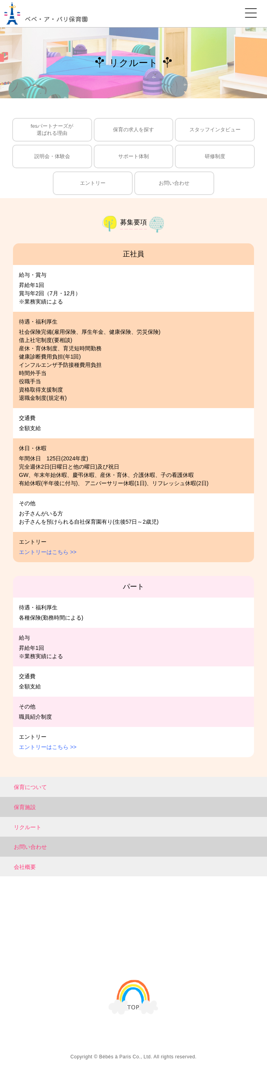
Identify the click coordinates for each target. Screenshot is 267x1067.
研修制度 (215, 156)
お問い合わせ (174, 183)
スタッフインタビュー (215, 129)
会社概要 (25, 867)
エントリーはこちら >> (47, 552)
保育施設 (25, 807)
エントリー (93, 183)
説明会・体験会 (52, 156)
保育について (30, 787)
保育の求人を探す (133, 129)
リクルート (27, 827)
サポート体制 (133, 156)
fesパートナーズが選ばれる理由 (52, 129)
